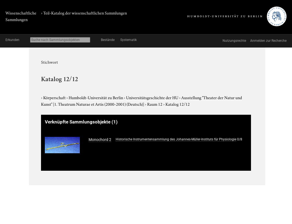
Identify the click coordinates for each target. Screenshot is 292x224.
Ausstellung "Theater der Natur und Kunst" (141, 100)
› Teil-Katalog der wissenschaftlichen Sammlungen (84, 13)
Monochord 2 (100, 139)
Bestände (108, 40)
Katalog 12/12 (177, 104)
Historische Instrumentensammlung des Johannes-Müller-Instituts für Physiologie (176, 139)
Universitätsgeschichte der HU (152, 97)
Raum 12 (155, 104)
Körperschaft (54, 97)
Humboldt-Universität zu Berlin (96, 97)
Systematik (128, 40)
